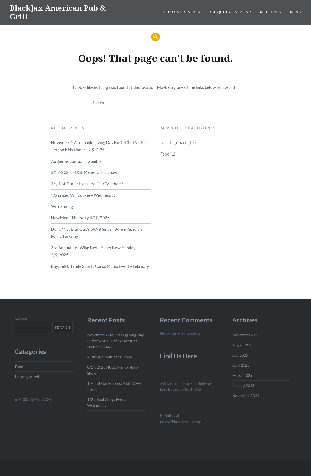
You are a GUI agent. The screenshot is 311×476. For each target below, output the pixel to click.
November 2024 (245, 396)
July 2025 (240, 355)
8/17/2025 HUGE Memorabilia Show (84, 172)
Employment (271, 12)
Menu (295, 12)
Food (165, 153)
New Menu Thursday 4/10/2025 (80, 217)
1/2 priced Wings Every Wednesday (83, 195)
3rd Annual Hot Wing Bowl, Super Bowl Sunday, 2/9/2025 (93, 251)
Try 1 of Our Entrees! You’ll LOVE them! (87, 183)
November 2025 (245, 335)
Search (21, 319)
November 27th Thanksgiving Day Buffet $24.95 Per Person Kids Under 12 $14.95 (99, 146)
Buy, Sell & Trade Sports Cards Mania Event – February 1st (100, 270)
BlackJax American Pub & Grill (58, 12)
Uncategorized (174, 142)
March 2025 (242, 375)
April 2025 (241, 365)
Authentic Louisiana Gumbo (76, 161)
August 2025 (242, 345)
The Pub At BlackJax (181, 12)
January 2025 (243, 385)
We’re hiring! (63, 206)
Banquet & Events (228, 12)
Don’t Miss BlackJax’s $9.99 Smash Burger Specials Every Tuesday (97, 233)
